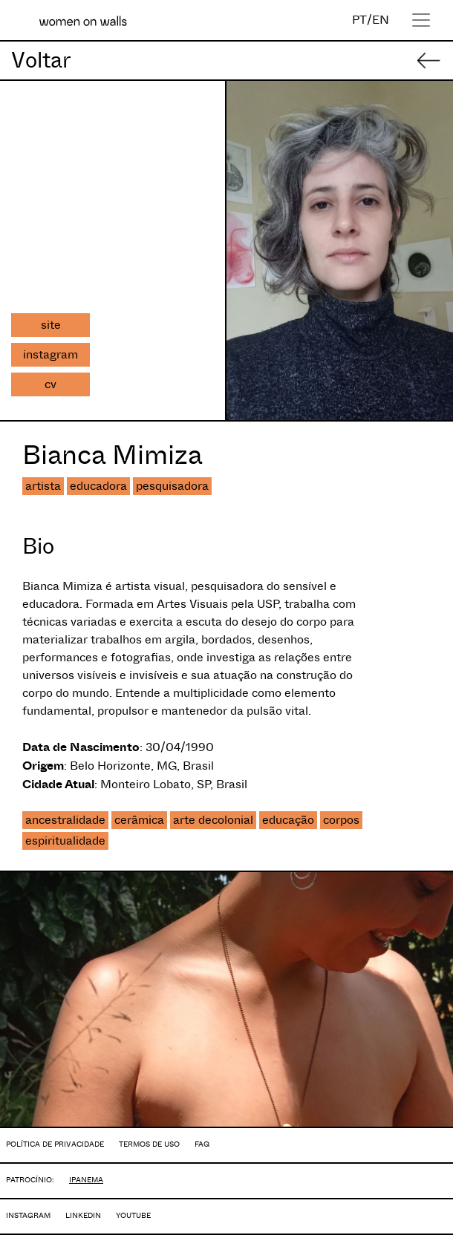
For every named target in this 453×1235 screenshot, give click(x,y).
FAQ (202, 1144)
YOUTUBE (133, 1215)
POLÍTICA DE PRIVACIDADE (55, 1144)
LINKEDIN (83, 1215)
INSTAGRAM (28, 1215)
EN (380, 19)
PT (359, 19)
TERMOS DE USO (149, 1144)
